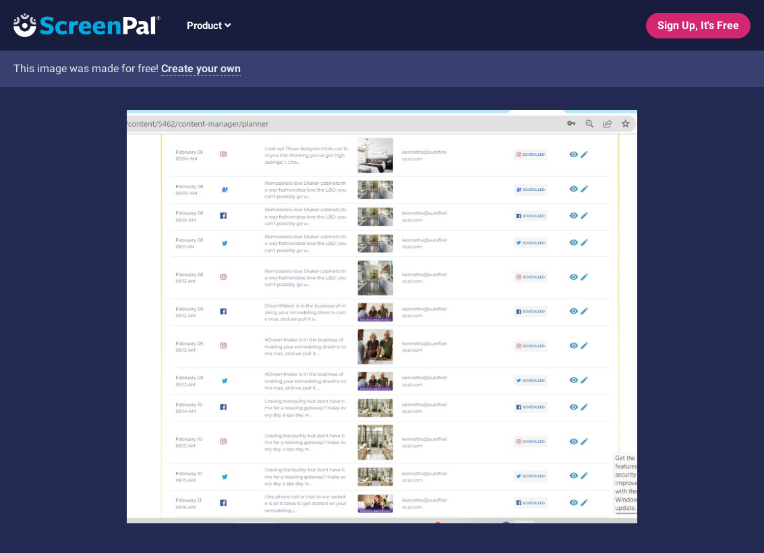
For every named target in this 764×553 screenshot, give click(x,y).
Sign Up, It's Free (698, 25)
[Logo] (80, 24)
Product (209, 26)
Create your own (201, 68)
